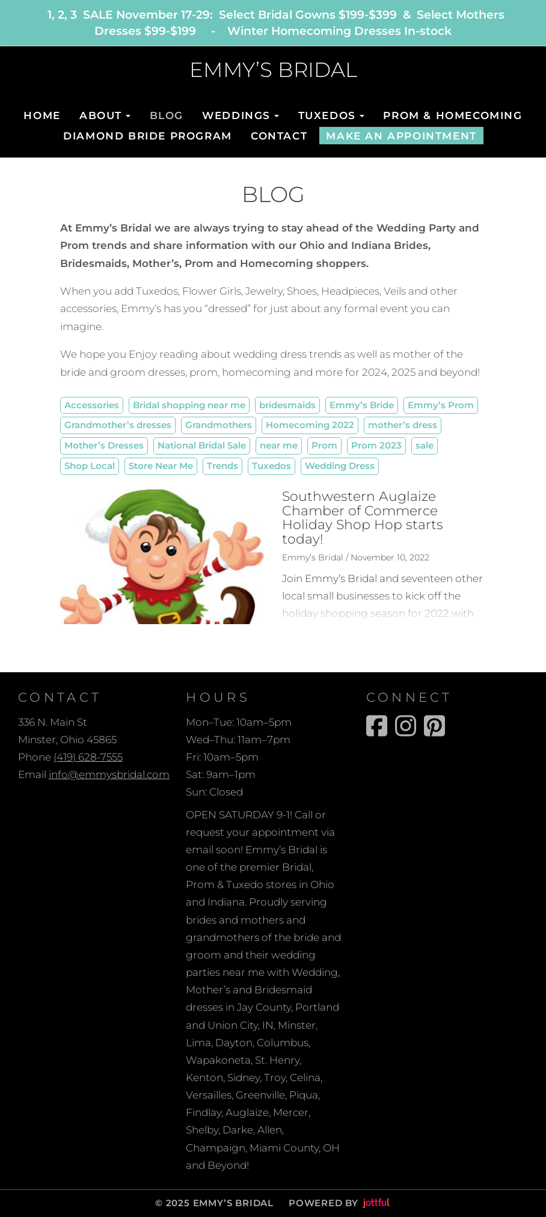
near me (279, 445)
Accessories (91, 405)
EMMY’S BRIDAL (273, 70)
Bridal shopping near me (189, 405)
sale (425, 445)
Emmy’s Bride (362, 405)
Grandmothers (218, 425)
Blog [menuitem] (166, 115)
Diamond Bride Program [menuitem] (147, 136)
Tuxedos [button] (331, 115)
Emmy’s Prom (441, 405)
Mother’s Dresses (104, 445)
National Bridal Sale (202, 445)
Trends (222, 465)
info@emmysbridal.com (109, 774)
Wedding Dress (340, 465)
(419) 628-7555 (88, 757)
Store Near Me (161, 465)
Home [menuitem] (41, 115)
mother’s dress (402, 425)
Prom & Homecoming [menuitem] (452, 115)
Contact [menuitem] (279, 136)
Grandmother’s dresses (117, 425)
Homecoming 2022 (310, 425)
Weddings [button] (240, 115)
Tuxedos (271, 465)
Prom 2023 (376, 445)
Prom (324, 445)
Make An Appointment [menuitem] (401, 136)
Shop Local (89, 465)
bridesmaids (287, 405)
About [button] (104, 115)
